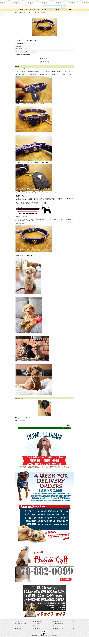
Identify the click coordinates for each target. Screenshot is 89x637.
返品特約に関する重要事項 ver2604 (23, 54)
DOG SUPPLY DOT (19, 6)
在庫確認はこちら (19, 46)
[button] (56, 10)
